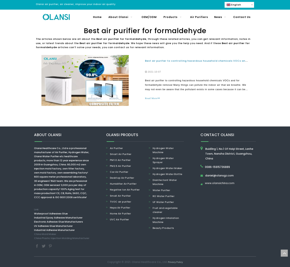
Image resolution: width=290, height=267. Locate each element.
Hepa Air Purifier (120, 207)
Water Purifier (161, 190)
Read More (152, 98)
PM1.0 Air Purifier (120, 160)
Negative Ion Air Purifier (125, 189)
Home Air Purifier (120, 213)
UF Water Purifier (163, 202)
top (284, 253)
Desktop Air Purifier (122, 178)
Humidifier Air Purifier (123, 184)
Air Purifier (116, 148)
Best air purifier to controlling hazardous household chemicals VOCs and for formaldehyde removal (215, 61)
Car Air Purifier (119, 172)
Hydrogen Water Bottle (167, 174)
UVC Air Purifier (119, 219)
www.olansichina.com (219, 183)
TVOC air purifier (120, 201)
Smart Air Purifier (120, 154)
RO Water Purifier (163, 196)
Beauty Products (163, 228)
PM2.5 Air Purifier (120, 166)
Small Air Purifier (120, 196)
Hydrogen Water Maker (167, 168)
